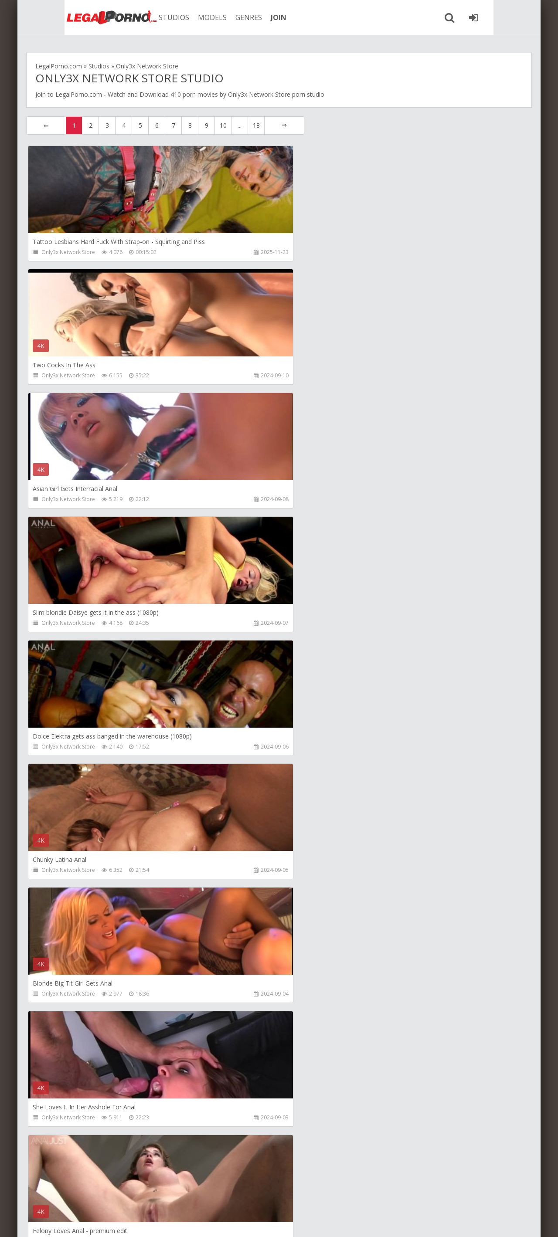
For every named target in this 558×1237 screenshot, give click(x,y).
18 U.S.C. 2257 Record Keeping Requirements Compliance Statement (312, 1221)
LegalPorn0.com (99, 1221)
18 (256, 125)
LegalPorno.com (78, 94)
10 (223, 125)
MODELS (184, 17)
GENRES (221, 17)
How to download (159, 1196)
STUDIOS (146, 17)
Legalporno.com (74, 17)
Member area (96, 1196)
